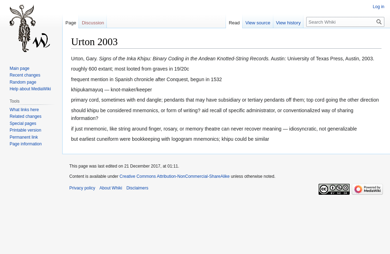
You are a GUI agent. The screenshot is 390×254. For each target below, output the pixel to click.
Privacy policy (82, 188)
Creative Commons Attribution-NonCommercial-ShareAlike (174, 176)
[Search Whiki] (345, 22)
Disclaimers (137, 188)
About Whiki (110, 188)
